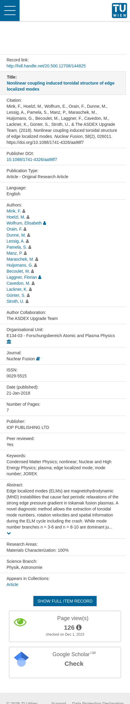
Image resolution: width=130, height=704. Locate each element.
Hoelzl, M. (16, 217)
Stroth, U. (15, 301)
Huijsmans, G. (20, 265)
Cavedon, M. (18, 283)
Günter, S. (16, 295)
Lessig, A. (16, 241)
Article (12, 584)
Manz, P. (15, 253)
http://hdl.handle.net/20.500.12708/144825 (46, 66)
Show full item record (64, 601)
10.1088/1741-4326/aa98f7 (32, 159)
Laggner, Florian (22, 277)
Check (73, 663)
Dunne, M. (16, 235)
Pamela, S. (17, 247)
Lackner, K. (17, 289)
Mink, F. (14, 211)
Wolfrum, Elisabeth (24, 223)
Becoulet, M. (18, 271)
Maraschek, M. (20, 259)
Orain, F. (15, 229)
